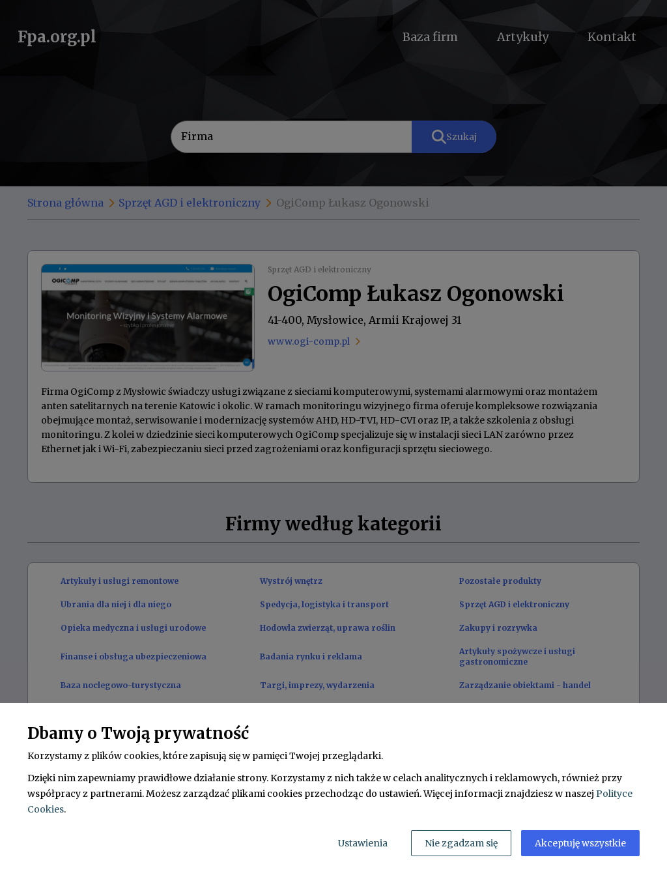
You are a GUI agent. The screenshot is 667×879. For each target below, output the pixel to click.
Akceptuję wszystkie (580, 843)
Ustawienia (363, 843)
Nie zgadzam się (461, 843)
